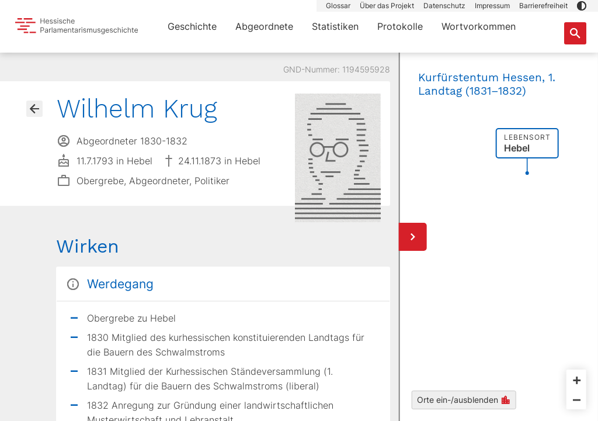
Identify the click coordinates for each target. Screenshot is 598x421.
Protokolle (400, 26)
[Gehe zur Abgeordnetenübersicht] (34, 109)
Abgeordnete (264, 26)
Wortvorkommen (478, 26)
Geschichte (192, 26)
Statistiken (335, 26)
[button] (581, 6)
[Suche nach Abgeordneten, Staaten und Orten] (575, 33)
